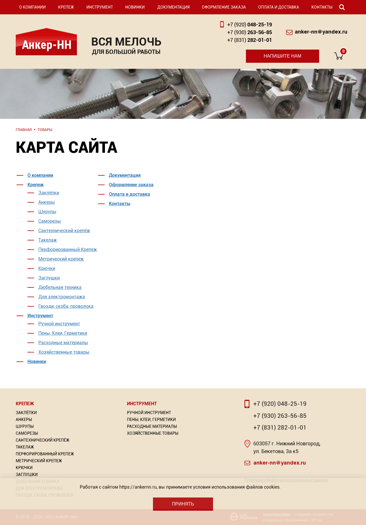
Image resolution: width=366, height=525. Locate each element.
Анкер (46, 41)
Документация (173, 7)
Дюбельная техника (59, 287)
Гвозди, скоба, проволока (66, 306)
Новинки (135, 7)
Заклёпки (48, 192)
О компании (32, 7)
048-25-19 (249, 24)
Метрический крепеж (61, 259)
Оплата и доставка (278, 7)
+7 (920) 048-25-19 (280, 403)
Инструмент (99, 7)
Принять (183, 504)
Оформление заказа (224, 7)
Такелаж (47, 240)
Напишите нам (282, 56)
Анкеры (46, 202)
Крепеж (66, 7)
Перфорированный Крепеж (67, 249)
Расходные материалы (63, 342)
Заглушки (49, 278)
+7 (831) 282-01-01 (280, 427)
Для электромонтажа (61, 296)
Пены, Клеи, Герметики (62, 333)
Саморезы (49, 221)
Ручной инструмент (59, 323)
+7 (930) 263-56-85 (280, 415)
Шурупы (47, 211)
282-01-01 (249, 40)
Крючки (46, 268)
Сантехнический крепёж (64, 230)
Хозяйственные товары (63, 352)
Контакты (322, 7)
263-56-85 (249, 32)
